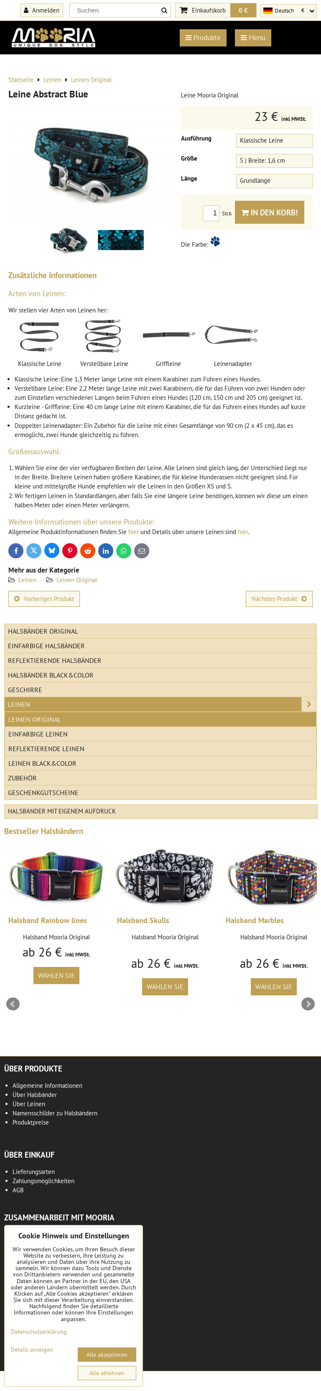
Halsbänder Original (43, 631)
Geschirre (25, 689)
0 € (243, 10)
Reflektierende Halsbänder (55, 660)
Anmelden (41, 10)
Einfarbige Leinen (38, 734)
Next (308, 1004)
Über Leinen (29, 1104)
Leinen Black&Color (42, 763)
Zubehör (22, 778)
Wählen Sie (56, 975)
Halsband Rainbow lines (47, 920)
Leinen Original (76, 580)
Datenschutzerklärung (39, 1331)
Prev (13, 1004)
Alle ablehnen (107, 1373)
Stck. (219, 213)
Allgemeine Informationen (47, 1085)
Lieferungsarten (34, 1172)
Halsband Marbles (255, 920)
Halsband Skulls (143, 920)
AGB (18, 1190)
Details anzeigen (32, 1350)
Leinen (27, 580)
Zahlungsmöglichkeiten (43, 1181)
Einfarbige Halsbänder (46, 646)
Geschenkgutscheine (43, 792)
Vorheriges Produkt (44, 599)
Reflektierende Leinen (46, 748)
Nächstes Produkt (279, 599)
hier (133, 532)
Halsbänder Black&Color (51, 675)
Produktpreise (31, 1122)
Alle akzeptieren (107, 1354)
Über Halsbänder (35, 1095)
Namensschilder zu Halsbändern (55, 1113)
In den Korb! (269, 212)
